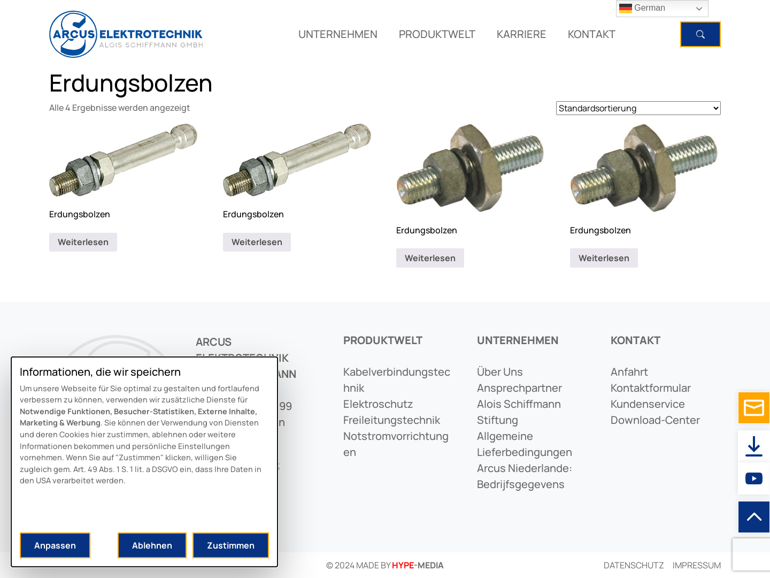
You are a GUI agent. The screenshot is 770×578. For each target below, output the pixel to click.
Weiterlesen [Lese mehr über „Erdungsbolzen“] (83, 242)
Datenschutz (634, 565)
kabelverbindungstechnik (396, 379)
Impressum (697, 565)
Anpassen (55, 545)
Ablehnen (152, 545)
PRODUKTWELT (437, 34)
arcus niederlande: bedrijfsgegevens (524, 476)
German (642, 8)
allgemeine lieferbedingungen (524, 444)
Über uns (500, 371)
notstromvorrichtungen (396, 444)
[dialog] (144, 461)
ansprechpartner (519, 388)
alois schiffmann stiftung (519, 412)
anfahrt (629, 371)
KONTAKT (591, 34)
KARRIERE (521, 34)
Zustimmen (231, 545)
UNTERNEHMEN (338, 34)
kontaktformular (651, 388)
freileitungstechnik (391, 420)
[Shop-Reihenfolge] (638, 108)
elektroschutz (378, 404)
